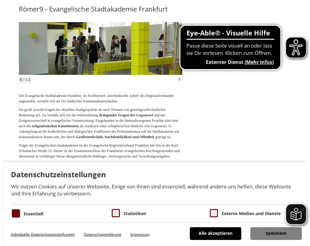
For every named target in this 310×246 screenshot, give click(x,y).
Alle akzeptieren (215, 233)
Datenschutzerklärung (102, 234)
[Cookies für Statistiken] (116, 213)
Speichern (276, 233)
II (21, 80)
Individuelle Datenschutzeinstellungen (43, 234)
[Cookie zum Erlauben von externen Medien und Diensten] (214, 213)
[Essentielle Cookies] (16, 213)
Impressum (140, 234)
